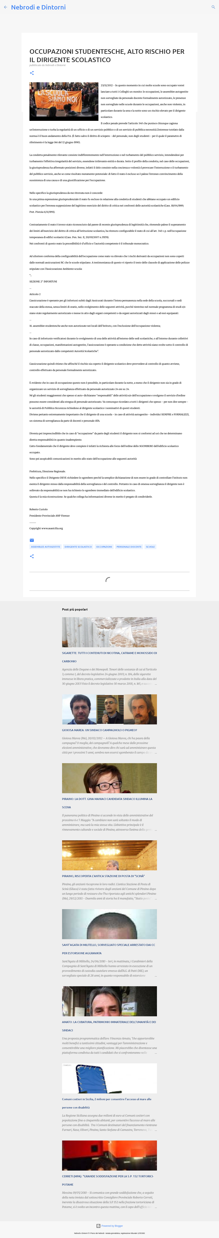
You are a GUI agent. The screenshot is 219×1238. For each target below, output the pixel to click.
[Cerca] (213, 7)
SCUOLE (150, 546)
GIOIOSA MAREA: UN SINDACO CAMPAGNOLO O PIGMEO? (99, 730)
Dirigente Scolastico (78, 546)
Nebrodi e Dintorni (38, 7)
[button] (31, 73)
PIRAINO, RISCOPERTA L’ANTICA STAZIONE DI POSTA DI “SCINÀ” (103, 876)
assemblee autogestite (45, 546)
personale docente (129, 546)
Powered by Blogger (109, 1226)
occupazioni (104, 546)
